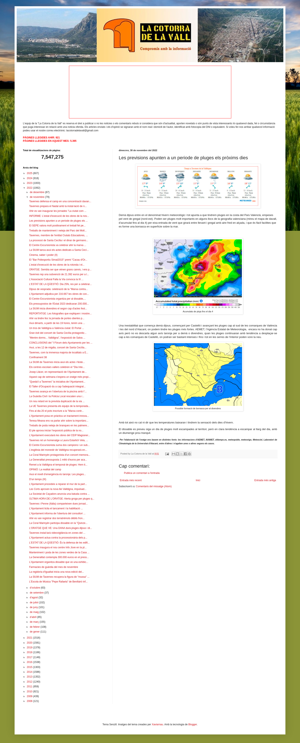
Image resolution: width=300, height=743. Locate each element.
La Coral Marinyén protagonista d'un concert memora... (59, 454)
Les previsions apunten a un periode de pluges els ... (58, 220)
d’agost (34, 597)
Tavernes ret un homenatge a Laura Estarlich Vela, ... (58, 440)
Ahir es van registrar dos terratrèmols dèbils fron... (57, 518)
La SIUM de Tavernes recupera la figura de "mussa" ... (59, 576)
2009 (30, 696)
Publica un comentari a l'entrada (142, 473)
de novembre (37, 197)
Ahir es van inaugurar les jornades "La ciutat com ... (57, 211)
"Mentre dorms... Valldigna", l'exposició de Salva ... (57, 337)
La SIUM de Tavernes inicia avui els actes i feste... (57, 362)
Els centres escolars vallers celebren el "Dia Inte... (57, 367)
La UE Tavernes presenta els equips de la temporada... (59, 406)
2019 (30, 647)
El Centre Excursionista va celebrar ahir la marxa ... (57, 245)
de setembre (37, 592)
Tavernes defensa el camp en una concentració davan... (60, 201)
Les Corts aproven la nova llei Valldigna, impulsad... (57, 489)
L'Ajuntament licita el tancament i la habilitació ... (56, 508)
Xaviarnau (157, 724)
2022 (30, 187)
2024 (30, 178)
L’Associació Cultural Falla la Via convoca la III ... (56, 279)
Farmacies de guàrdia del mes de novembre (53, 567)
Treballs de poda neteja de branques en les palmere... (59, 425)
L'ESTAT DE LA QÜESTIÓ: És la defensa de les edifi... (59, 542)
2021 (30, 637)
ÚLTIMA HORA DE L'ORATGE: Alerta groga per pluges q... (61, 498)
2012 (30, 681)
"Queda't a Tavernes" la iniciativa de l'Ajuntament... (57, 381)
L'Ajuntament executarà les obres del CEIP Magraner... (59, 435)
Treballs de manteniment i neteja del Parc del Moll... (58, 230)
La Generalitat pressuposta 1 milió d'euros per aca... (58, 459)
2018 (30, 652)
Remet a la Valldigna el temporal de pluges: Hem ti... (58, 464)
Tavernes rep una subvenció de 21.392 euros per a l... (59, 274)
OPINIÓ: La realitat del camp (45, 469)
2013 (30, 676)
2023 (30, 183)
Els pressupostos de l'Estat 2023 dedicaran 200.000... (59, 303)
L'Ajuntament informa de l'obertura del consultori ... (57, 513)
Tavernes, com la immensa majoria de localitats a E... (58, 352)
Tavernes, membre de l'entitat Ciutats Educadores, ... (58, 235)
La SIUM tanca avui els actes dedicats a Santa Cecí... (59, 250)
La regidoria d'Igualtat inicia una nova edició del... (56, 571)
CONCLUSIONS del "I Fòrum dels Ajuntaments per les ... (60, 342)
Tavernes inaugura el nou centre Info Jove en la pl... (58, 547)
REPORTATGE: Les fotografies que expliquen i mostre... (60, 313)
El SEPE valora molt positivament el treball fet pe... (57, 225)
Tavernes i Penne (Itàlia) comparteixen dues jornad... (58, 503)
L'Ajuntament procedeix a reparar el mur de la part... (58, 484)
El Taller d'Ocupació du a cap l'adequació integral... (57, 386)
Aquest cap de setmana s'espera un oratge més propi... (59, 376)
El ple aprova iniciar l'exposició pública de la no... (56, 430)
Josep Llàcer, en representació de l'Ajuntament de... (58, 371)
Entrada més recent (131, 480)
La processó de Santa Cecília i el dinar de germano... (58, 240)
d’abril (33, 617)
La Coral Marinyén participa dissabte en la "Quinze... (58, 523)
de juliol (34, 602)
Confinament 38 (38, 357)
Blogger (192, 724)
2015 (30, 667)
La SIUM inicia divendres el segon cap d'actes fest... (58, 308)
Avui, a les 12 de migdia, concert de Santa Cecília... (57, 347)
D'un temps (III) (37, 479)
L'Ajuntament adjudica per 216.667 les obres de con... (59, 293)
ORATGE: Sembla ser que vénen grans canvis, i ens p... (60, 269)
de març (35, 621)
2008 (30, 701)
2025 (30, 173)
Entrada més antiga (265, 480)
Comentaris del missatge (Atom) (153, 486)
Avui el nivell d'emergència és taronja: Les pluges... (57, 474)
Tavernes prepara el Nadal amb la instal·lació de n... (58, 206)
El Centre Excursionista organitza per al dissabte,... (57, 298)
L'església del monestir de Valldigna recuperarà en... (58, 449)
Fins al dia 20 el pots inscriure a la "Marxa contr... (56, 410)
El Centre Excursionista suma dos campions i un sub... (59, 445)
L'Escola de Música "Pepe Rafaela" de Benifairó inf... (58, 581)
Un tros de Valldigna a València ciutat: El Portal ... (56, 328)
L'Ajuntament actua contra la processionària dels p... (58, 537)
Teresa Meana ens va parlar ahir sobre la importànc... (58, 420)
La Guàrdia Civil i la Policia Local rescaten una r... (56, 396)
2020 (30, 642)
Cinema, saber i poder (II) (43, 255)
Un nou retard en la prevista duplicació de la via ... (57, 401)
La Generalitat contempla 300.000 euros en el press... (59, 557)
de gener (35, 631)
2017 (30, 657)
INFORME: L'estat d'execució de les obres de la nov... (59, 216)
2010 (30, 691)
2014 (30, 671)
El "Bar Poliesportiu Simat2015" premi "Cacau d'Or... (58, 259)
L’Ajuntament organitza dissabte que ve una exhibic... (58, 562)
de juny (34, 607)
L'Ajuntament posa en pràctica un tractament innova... (59, 415)
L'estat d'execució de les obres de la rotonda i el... (56, 264)
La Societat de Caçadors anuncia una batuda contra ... (59, 493)
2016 (30, 662)
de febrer (35, 626)
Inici (198, 480)
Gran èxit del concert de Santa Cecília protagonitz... (57, 332)
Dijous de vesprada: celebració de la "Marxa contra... (58, 289)
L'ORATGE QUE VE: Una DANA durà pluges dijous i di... (60, 528)
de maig (34, 612)
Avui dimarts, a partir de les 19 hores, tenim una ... (57, 323)
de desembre (37, 192)
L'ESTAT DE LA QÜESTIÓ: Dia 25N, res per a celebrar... (60, 284)
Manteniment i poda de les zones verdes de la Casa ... (59, 552)
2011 (30, 686)
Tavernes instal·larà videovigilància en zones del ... (57, 532)
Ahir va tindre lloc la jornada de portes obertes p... (56, 318)
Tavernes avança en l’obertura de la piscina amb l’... (58, 391)
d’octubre (35, 587)
